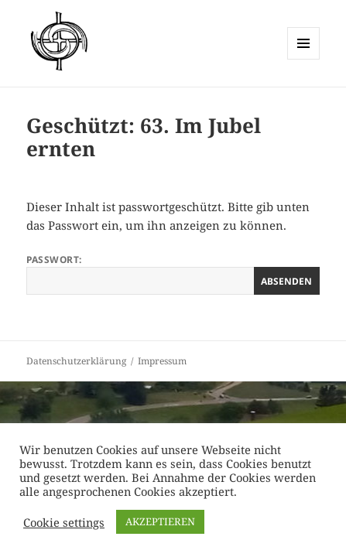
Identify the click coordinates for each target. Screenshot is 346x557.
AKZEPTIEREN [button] (160, 521)
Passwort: (172, 274)
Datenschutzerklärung (76, 360)
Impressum (162, 360)
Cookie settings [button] (63, 522)
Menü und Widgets (304, 59)
